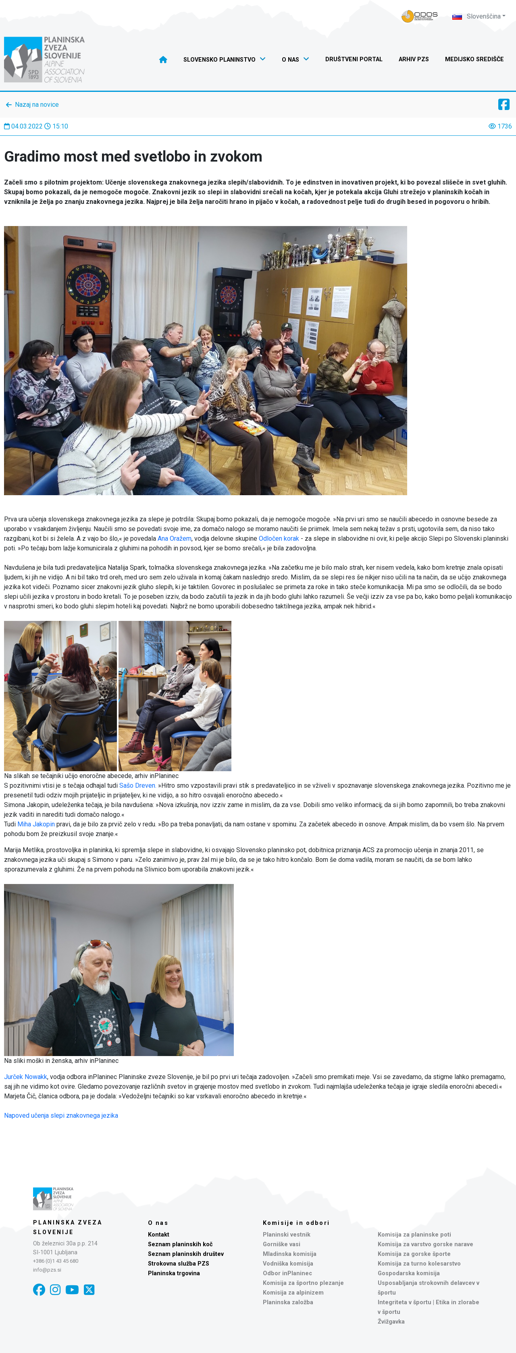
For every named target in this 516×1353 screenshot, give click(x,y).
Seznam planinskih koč (180, 1244)
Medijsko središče (474, 59)
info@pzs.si (47, 1270)
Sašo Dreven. (137, 785)
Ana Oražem (174, 538)
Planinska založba (288, 1302)
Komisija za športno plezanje (303, 1283)
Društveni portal (354, 59)
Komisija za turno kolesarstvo (419, 1263)
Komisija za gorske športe (414, 1254)
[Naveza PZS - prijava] (419, 16)
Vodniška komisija (288, 1263)
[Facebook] (39, 1290)
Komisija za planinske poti (414, 1234)
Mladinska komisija (289, 1254)
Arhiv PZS (414, 59)
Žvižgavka (391, 1321)
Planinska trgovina (174, 1273)
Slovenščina (476, 16)
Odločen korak (279, 538)
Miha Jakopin (36, 824)
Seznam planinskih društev (186, 1254)
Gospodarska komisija (409, 1273)
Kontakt (158, 1234)
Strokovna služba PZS (178, 1263)
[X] (89, 1290)
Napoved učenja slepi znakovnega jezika (61, 1115)
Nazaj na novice (37, 104)
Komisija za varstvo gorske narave (425, 1244)
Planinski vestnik (286, 1234)
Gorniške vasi (281, 1244)
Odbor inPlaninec (287, 1273)
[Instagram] (55, 1290)
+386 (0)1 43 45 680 (55, 1261)
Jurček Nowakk (25, 1077)
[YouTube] (72, 1290)
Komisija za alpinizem (293, 1292)
